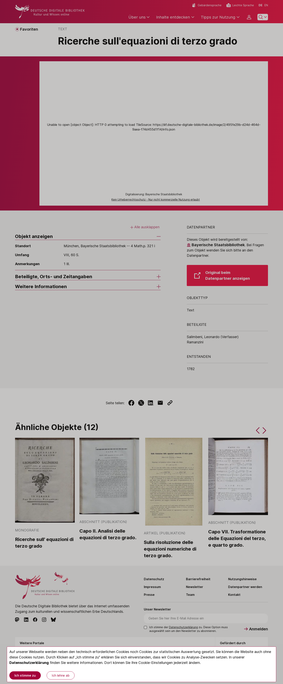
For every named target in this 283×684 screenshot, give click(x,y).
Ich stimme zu (25, 675)
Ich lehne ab (60, 675)
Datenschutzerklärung (29, 663)
